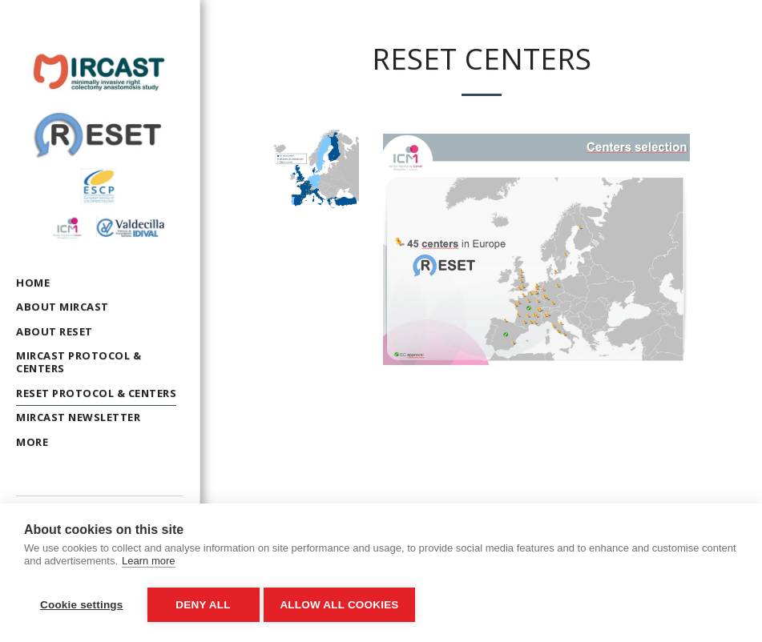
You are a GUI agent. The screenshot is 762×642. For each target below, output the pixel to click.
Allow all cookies (343, 605)
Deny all (202, 605)
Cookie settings (81, 605)
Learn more (148, 565)
